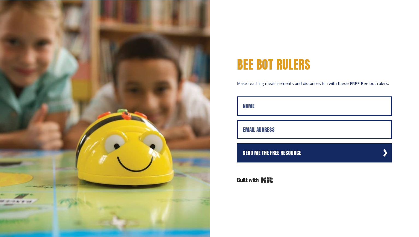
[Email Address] (314, 129)
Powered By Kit (255, 180)
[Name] (314, 106)
